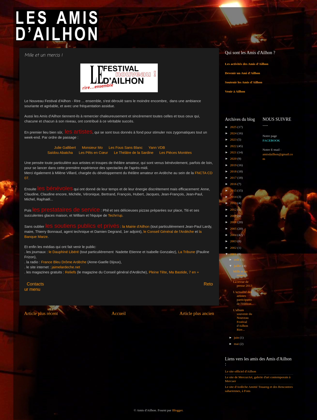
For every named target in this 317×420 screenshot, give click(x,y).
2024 (233, 133)
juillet (238, 266)
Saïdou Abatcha (60, 153)
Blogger (177, 410)
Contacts (70, 284)
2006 (233, 222)
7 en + (194, 272)
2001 (233, 254)
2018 (233, 171)
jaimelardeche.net (66, 267)
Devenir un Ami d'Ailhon (242, 73)
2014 (233, 197)
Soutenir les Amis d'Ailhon (243, 82)
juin (237, 337)
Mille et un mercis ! (240, 273)
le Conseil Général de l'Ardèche (168, 232)
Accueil (119, 313)
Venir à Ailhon (235, 91)
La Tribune (186, 252)
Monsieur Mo (92, 147)
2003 (233, 241)
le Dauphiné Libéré (64, 252)
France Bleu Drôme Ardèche (63, 262)
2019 (233, 165)
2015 (233, 190)
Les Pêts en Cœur (93, 153)
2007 (233, 216)
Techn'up (115, 215)
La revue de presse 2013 (242, 283)
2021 (233, 152)
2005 (233, 228)
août (237, 259)
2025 (233, 127)
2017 (233, 177)
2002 (233, 247)
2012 (233, 209)
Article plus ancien (197, 313)
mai (237, 344)
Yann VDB (157, 147)
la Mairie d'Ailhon (136, 226)
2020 (233, 158)
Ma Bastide (178, 272)
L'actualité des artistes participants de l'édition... (243, 298)
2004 (233, 235)
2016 (233, 184)
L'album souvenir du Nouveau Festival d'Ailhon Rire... (242, 319)
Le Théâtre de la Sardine (133, 153)
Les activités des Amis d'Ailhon (246, 64)
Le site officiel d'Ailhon (240, 371)
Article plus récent (41, 313)
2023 (233, 139)
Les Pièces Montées (175, 153)
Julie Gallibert (65, 147)
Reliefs (70, 272)
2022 (233, 146)
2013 (233, 203)
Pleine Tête (158, 272)
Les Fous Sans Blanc (126, 147)
